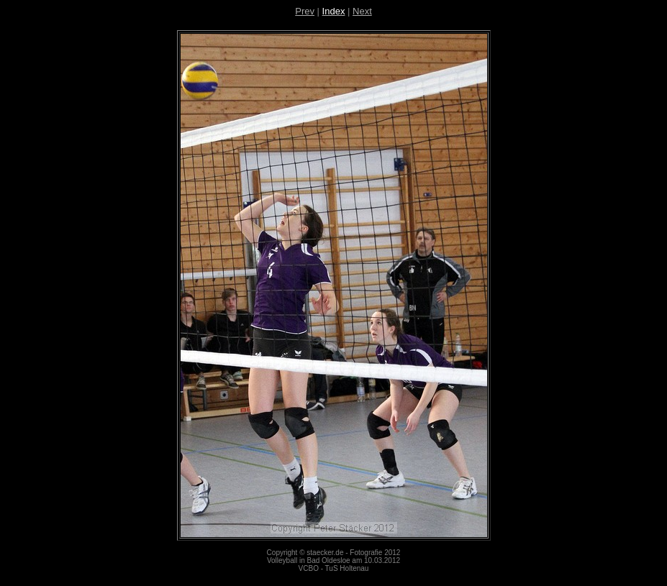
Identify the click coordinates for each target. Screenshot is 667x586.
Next (362, 11)
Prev (304, 11)
